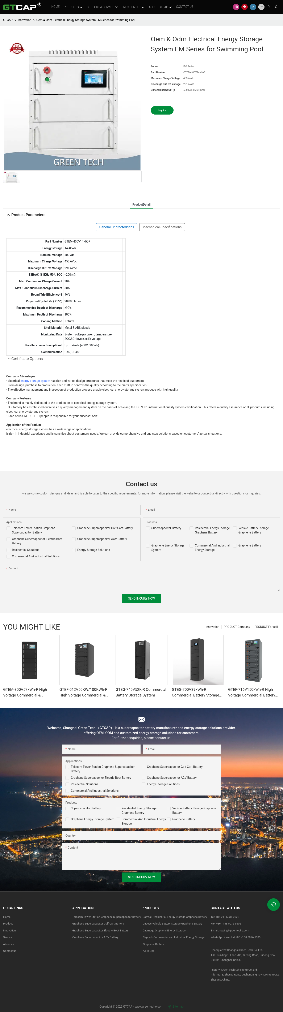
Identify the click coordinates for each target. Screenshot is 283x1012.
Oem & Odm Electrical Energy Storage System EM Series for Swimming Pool (85, 20)
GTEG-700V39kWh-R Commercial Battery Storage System (195, 692)
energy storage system (35, 380)
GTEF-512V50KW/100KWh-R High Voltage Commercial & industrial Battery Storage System (83, 692)
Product (8, 923)
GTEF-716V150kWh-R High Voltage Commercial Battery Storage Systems (251, 692)
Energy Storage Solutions (93, 550)
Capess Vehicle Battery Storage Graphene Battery (172, 923)
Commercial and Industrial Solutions (94, 790)
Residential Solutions (25, 550)
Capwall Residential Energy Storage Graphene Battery (175, 916)
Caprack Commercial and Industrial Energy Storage (173, 937)
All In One (148, 950)
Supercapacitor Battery (166, 528)
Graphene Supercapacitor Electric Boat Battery (101, 777)
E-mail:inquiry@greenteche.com (230, 930)
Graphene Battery (249, 545)
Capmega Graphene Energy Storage (164, 930)
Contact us (9, 950)
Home (7, 916)
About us (8, 944)
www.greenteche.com (149, 1006)
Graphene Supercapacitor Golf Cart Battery (105, 528)
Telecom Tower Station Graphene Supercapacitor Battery (106, 916)
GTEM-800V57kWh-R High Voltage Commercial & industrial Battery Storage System (25, 692)
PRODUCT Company (237, 627)
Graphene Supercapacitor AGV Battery (102, 539)
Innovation (24, 20)
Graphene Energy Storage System (92, 819)
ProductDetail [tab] (142, 204)
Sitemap (176, 1006)
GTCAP (8, 20)
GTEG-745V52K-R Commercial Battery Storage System (141, 692)
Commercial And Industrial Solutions (36, 556)
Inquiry (162, 110)
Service (7, 937)
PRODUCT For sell (266, 627)
